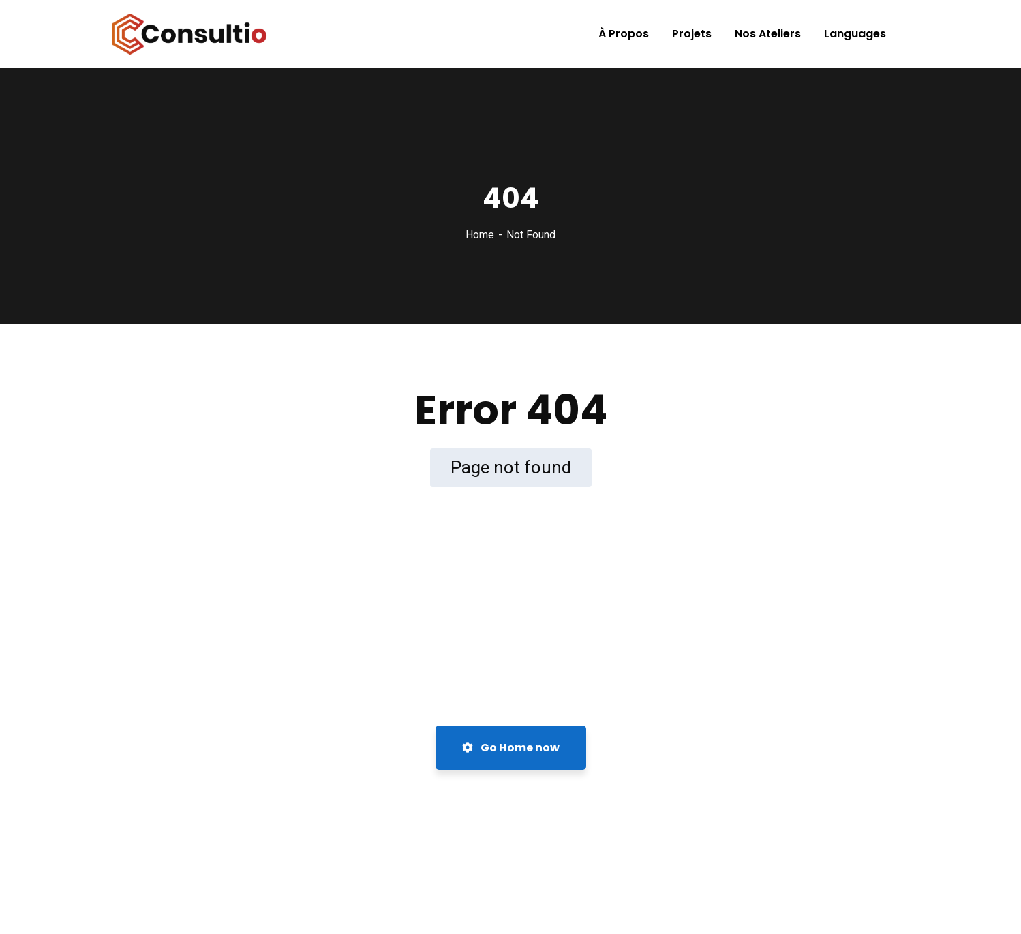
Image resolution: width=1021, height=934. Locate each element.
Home (480, 234)
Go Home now (511, 748)
